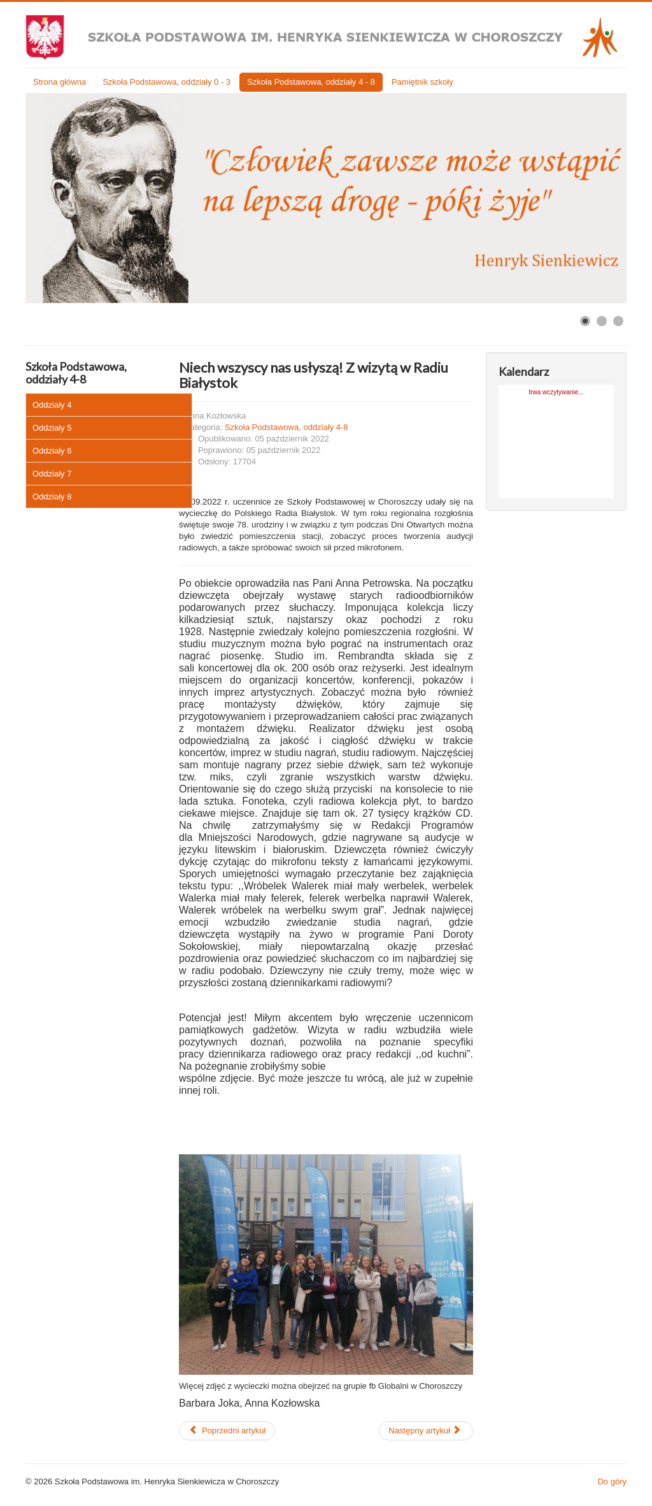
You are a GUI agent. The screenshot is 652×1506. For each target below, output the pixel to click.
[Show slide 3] (618, 321)
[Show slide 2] (602, 321)
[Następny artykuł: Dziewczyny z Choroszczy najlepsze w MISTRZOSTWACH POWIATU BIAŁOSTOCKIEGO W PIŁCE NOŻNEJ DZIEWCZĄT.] (426, 1430)
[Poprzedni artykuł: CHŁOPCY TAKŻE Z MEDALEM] (227, 1430)
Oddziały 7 (51, 473)
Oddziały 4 (51, 405)
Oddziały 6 (51, 450)
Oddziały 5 (51, 428)
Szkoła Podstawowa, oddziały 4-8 (286, 427)
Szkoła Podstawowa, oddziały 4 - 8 (311, 82)
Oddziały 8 (51, 496)
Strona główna (59, 82)
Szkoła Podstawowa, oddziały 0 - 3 (166, 82)
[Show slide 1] (585, 321)
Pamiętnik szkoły (422, 82)
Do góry (612, 1481)
